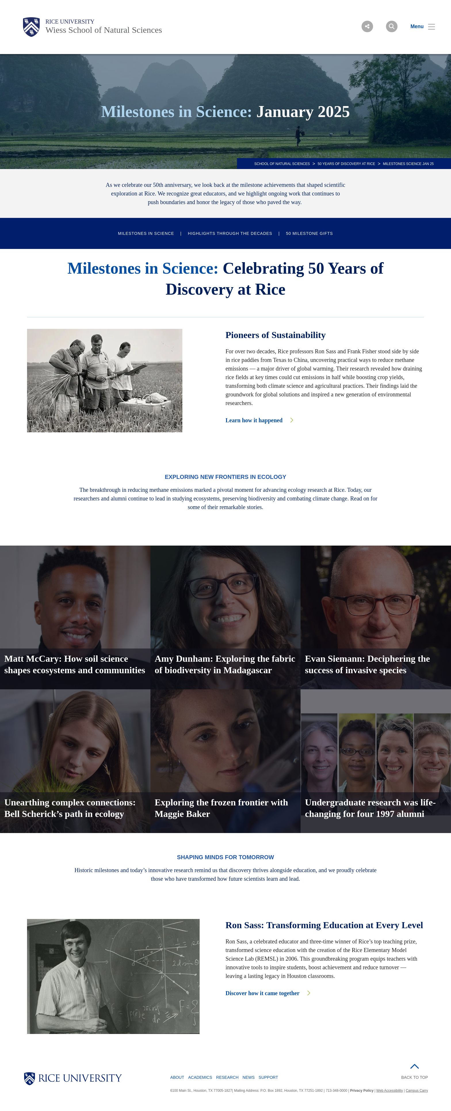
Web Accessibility (389, 1091)
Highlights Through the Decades (230, 233)
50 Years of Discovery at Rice (346, 164)
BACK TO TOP (414, 1077)
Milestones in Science (146, 233)
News (248, 1077)
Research (227, 1077)
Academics (200, 1077)
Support (268, 1077)
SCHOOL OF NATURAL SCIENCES (282, 164)
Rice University (70, 21)
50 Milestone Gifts (309, 233)
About (177, 1077)
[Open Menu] (419, 26)
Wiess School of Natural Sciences (103, 29)
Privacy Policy (361, 1091)
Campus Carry (417, 1091)
